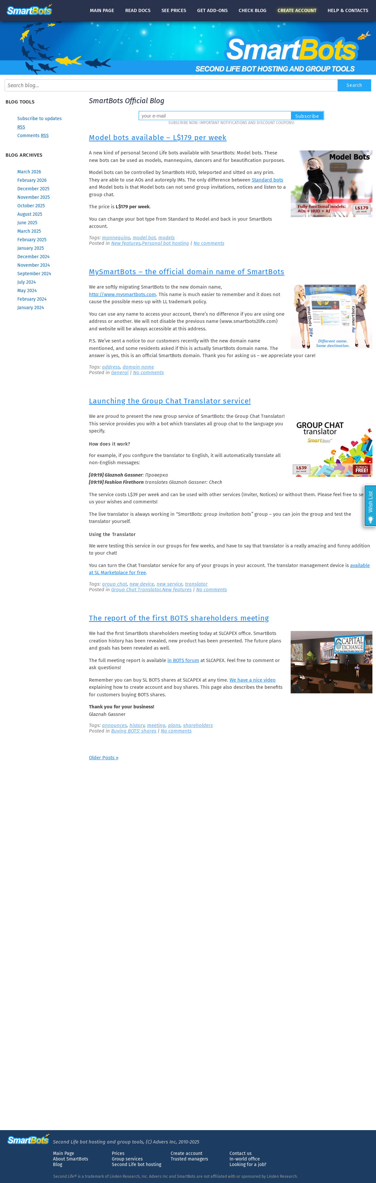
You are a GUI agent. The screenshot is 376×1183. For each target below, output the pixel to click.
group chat (114, 584)
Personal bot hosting (165, 243)
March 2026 (29, 172)
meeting (156, 725)
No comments (209, 243)
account (297, 10)
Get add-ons (212, 10)
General (119, 372)
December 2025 (33, 189)
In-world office (245, 1159)
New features (126, 243)
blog (252, 10)
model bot (144, 238)
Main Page (63, 1153)
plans (174, 725)
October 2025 (31, 206)
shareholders (198, 725)
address (111, 367)
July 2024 (26, 282)
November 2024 (33, 265)
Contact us (241, 1153)
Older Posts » (103, 758)
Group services (127, 1159)
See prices (174, 10)
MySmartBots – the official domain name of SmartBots (186, 271)
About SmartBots (70, 1159)
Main (102, 10)
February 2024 (31, 299)
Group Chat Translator (136, 589)
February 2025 (31, 240)
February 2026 (31, 180)
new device (141, 584)
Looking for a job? (248, 1164)
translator (196, 584)
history (137, 725)
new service (169, 584)
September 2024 (34, 273)
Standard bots (267, 180)
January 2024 (30, 307)
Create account (186, 1153)
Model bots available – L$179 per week (158, 137)
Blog (57, 1164)
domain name (138, 367)
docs (137, 10)
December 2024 (33, 257)
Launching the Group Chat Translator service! (170, 401)
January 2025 (30, 248)
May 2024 (27, 290)
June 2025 (27, 223)
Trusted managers (189, 1159)
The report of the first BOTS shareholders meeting (179, 618)
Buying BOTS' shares (133, 731)
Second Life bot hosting (136, 1164)
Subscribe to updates (39, 118)
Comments (33, 135)
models (166, 238)
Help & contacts (348, 10)
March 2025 (29, 231)
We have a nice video (253, 680)
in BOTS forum (183, 660)
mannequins (116, 238)
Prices (118, 1153)
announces (114, 725)
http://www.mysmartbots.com (122, 294)
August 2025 (29, 214)
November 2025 (33, 197)
